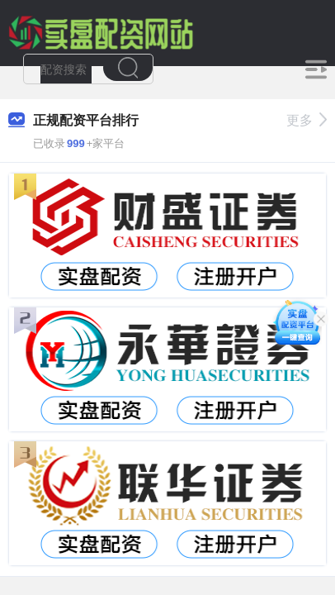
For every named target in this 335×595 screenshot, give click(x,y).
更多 (306, 120)
